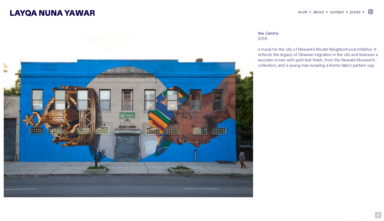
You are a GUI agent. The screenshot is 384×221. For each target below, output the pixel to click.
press (355, 12)
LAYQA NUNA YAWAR (52, 13)
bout (318, 12)
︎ (370, 12)
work (302, 12)
